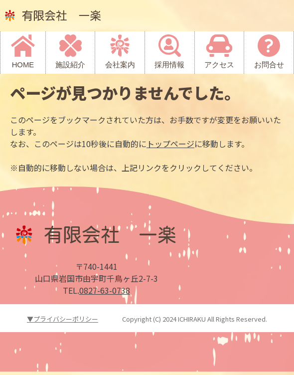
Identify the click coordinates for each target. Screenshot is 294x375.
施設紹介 (70, 65)
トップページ (170, 144)
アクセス (219, 65)
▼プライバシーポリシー (62, 319)
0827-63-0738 (104, 290)
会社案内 (120, 65)
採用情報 (169, 65)
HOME (23, 65)
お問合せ (269, 65)
